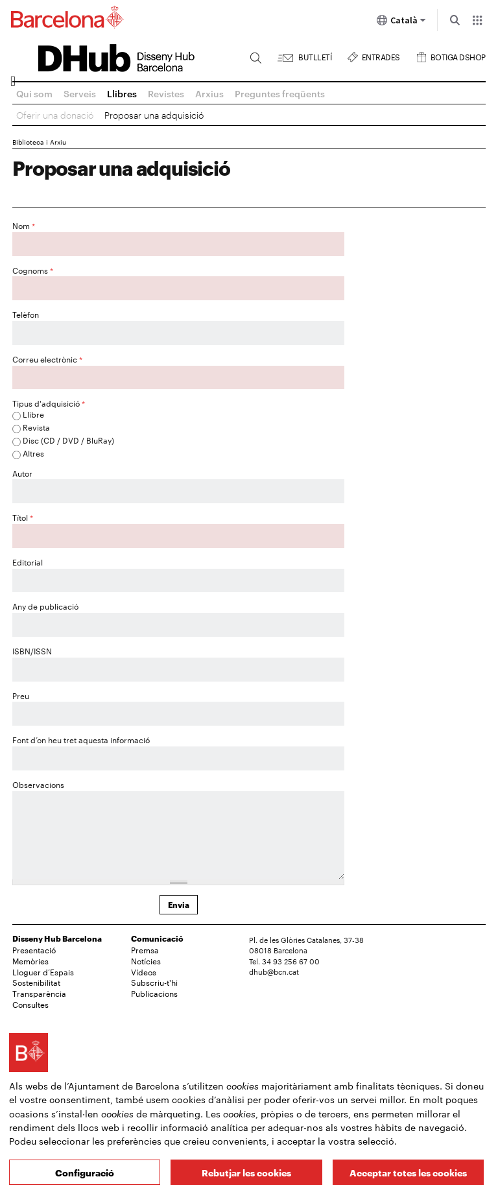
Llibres (122, 93)
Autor (22, 473)
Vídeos (143, 971)
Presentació (34, 949)
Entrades (381, 55)
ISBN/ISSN (32, 650)
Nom (23, 225)
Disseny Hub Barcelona (57, 938)
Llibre (33, 414)
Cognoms (32, 270)
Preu (20, 695)
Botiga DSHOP (458, 55)
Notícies (146, 960)
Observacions (38, 784)
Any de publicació (45, 606)
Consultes (30, 1004)
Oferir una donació (54, 114)
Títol (22, 517)
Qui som (34, 93)
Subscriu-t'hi (154, 982)
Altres (33, 453)
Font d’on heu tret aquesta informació (81, 739)
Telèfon (25, 314)
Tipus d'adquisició (48, 403)
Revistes (166, 93)
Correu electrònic (47, 359)
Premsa (145, 949)
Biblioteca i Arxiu (39, 142)
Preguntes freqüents (280, 93)
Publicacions (154, 993)
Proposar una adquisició (154, 114)
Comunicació (157, 938)
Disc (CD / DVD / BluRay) (68, 440)
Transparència (39, 993)
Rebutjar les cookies (246, 1172)
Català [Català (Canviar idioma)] (401, 22)
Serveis (80, 93)
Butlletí (314, 55)
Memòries (30, 960)
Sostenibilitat (36, 982)
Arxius (209, 93)
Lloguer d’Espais (43, 971)
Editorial (27, 562)
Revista (36, 427)
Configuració (84, 1172)
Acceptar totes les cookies (408, 1172)
